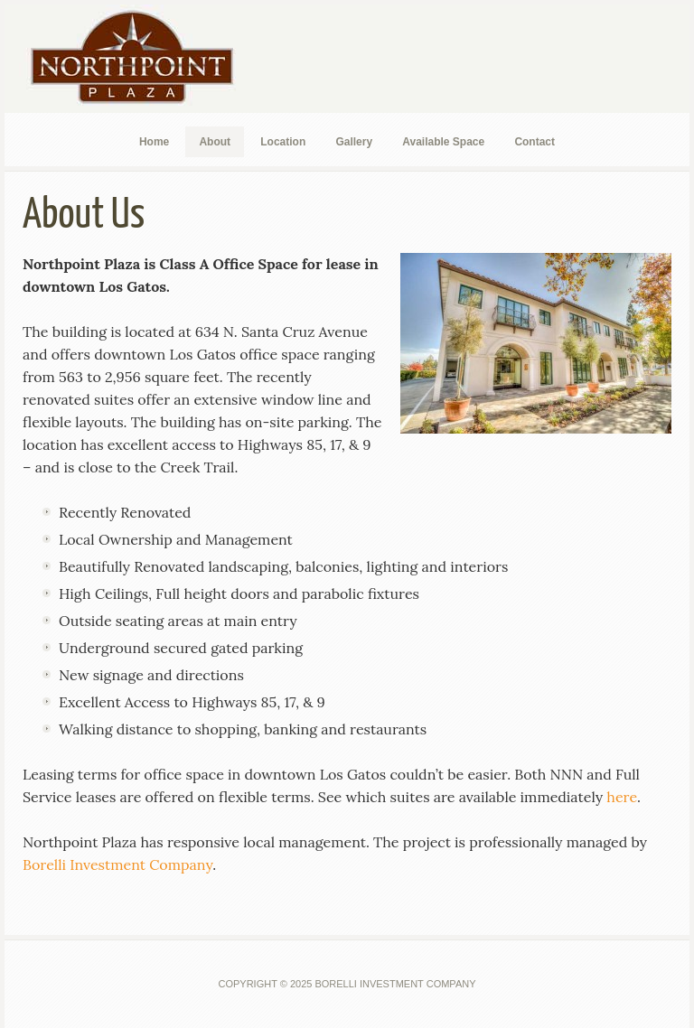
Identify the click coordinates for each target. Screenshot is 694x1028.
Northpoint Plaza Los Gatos (140, 59)
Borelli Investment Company (117, 864)
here (621, 797)
